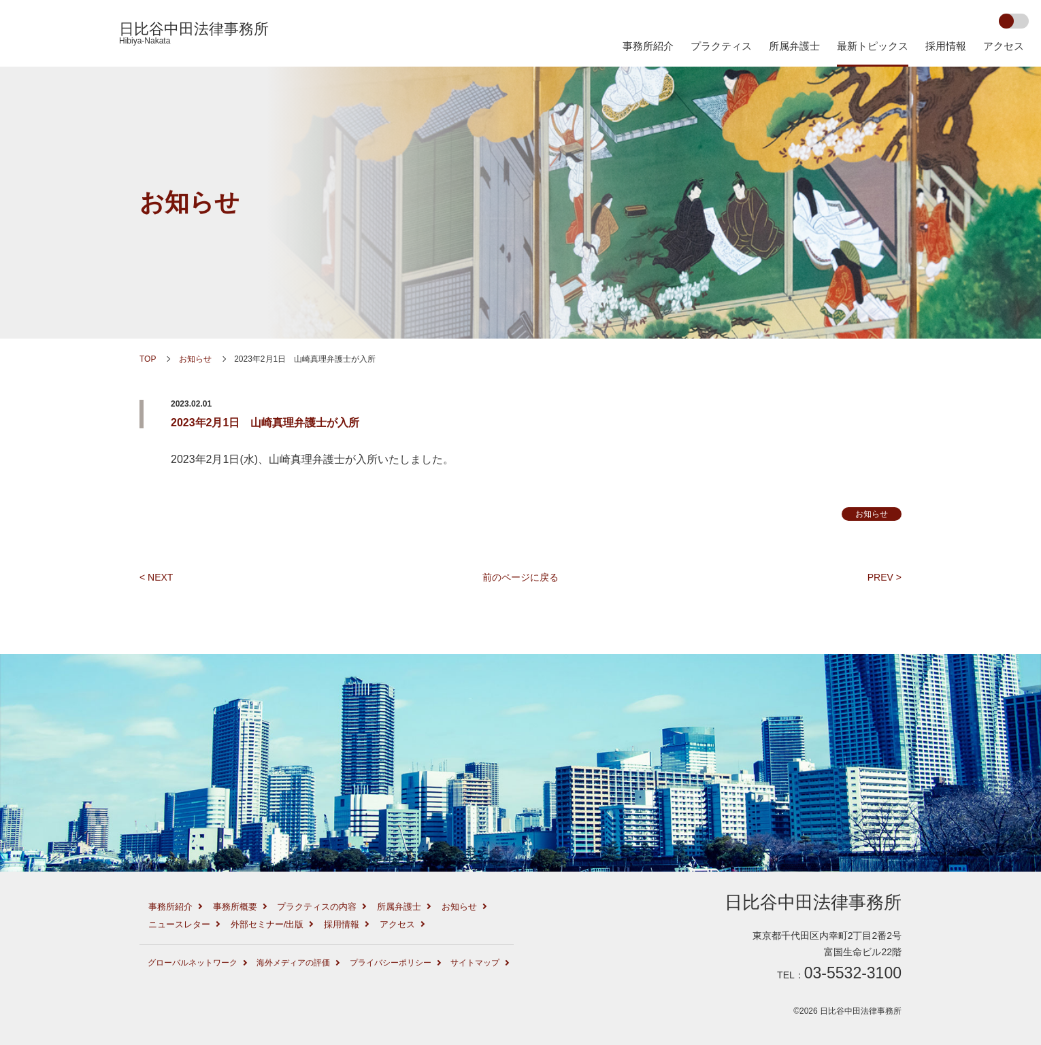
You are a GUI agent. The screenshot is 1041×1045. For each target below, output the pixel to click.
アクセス (1003, 46)
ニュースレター (179, 924)
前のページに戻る (520, 577)
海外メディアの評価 (293, 962)
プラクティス (721, 46)
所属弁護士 (794, 46)
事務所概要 (235, 907)
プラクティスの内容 (317, 907)
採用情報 (945, 46)
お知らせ (189, 202)
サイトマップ (474, 962)
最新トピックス (872, 46)
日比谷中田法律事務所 (194, 33)
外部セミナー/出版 (267, 924)
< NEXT (156, 577)
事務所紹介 (648, 46)
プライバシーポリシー (390, 962)
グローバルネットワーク (192, 962)
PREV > (885, 577)
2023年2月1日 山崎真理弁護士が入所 (265, 422)
